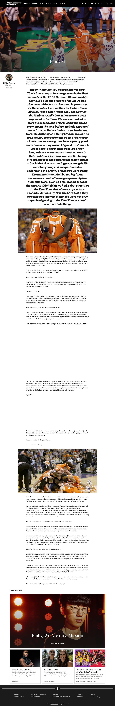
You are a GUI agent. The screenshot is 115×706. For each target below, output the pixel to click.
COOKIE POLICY (19, 697)
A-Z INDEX (80, 697)
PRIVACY (79, 694)
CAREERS (55, 694)
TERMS (92, 694)
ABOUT (16, 694)
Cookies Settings (95, 697)
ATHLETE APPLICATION (38, 694)
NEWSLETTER (35, 697)
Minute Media (54, 704)
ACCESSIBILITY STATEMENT (61, 697)
